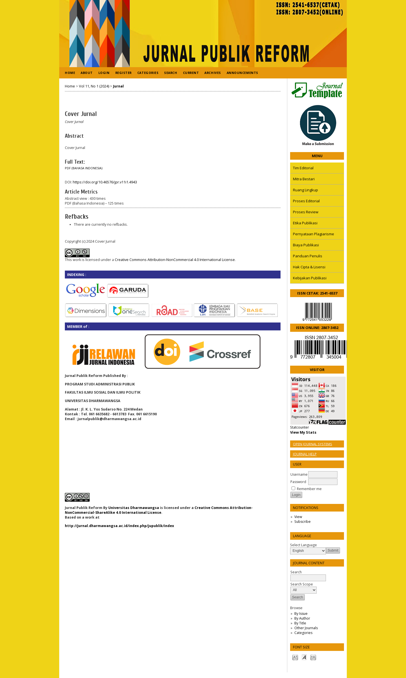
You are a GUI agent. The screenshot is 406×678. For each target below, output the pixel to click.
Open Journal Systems (312, 444)
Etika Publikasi (305, 222)
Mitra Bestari (304, 178)
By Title (300, 623)
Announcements (242, 73)
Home (70, 73)
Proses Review (305, 211)
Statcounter (299, 427)
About (87, 73)
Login (104, 73)
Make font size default (304, 657)
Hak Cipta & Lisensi (309, 266)
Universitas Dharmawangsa (133, 507)
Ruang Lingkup (305, 189)
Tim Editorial (303, 167)
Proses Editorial (306, 200)
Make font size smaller (295, 657)
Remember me (309, 488)
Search (170, 73)
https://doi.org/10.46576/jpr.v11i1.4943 (105, 182)
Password (298, 481)
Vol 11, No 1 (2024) (94, 86)
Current (191, 73)
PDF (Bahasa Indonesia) (83, 168)
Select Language (303, 545)
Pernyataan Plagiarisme (313, 233)
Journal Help (305, 454)
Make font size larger (313, 657)
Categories (303, 632)
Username (299, 474)
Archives (212, 73)
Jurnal (118, 86)
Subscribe (302, 521)
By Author (302, 618)
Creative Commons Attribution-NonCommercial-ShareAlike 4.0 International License (159, 510)
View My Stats (303, 432)
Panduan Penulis (307, 255)
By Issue (301, 613)
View (298, 516)
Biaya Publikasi (306, 244)
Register (123, 73)
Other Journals (306, 628)
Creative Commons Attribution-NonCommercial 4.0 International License (175, 259)
